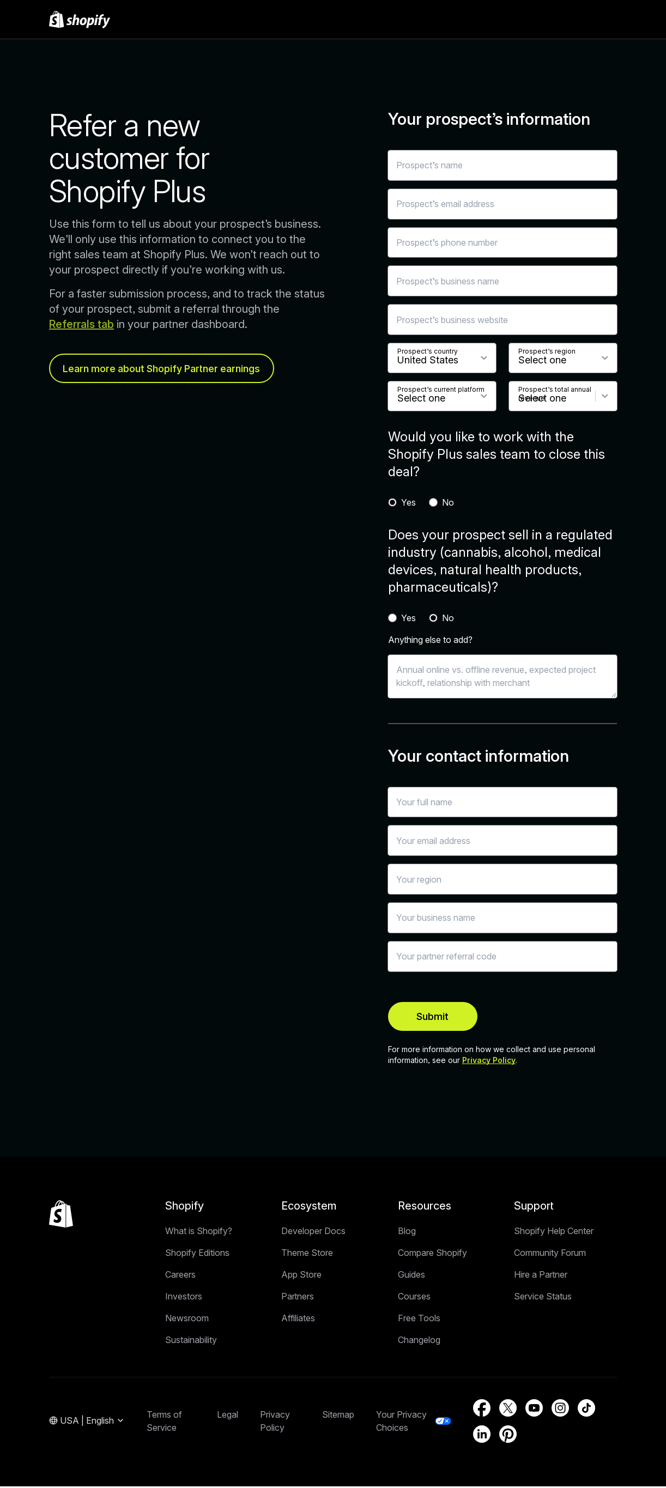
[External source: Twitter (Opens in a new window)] (508, 1409)
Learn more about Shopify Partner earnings (163, 368)
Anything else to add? (430, 639)
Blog (407, 1232)
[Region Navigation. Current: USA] (87, 1423)
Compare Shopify (432, 1254)
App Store (301, 1276)
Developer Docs (313, 1232)
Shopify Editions (197, 1254)
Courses (414, 1297)
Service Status (543, 1297)
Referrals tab (81, 324)
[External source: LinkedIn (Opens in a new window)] (482, 1435)
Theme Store (307, 1254)
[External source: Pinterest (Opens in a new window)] (508, 1435)
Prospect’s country (427, 351)
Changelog (419, 1341)
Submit (418, 1017)
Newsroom (187, 1319)
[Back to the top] (61, 1215)
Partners (297, 1297)
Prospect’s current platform (441, 389)
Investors (183, 1297)
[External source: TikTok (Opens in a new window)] (586, 1409)
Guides (411, 1276)
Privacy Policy (489, 1061)
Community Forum (550, 1254)
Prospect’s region (547, 351)
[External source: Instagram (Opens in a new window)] (560, 1409)
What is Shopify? (198, 1232)
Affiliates (298, 1319)
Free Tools (419, 1319)
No (448, 502)
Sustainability (191, 1341)
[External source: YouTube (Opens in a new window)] (534, 1409)
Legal (227, 1416)
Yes (408, 502)
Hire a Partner (540, 1276)
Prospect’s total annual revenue (554, 393)
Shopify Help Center (554, 1232)
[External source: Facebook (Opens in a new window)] (482, 1409)
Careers (180, 1276)
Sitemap (338, 1416)
